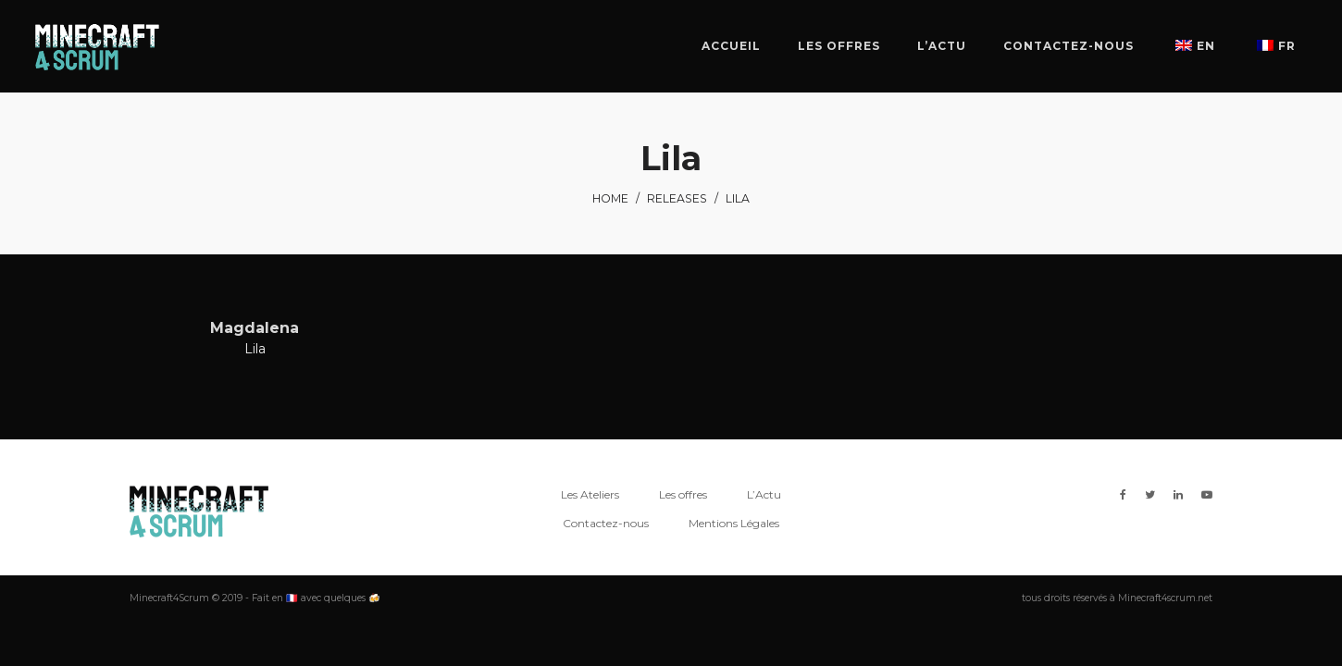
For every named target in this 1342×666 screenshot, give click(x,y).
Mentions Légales (734, 523)
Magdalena (254, 328)
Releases (677, 198)
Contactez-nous (606, 523)
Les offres (683, 494)
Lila (255, 348)
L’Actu (764, 494)
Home (610, 198)
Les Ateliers (590, 494)
